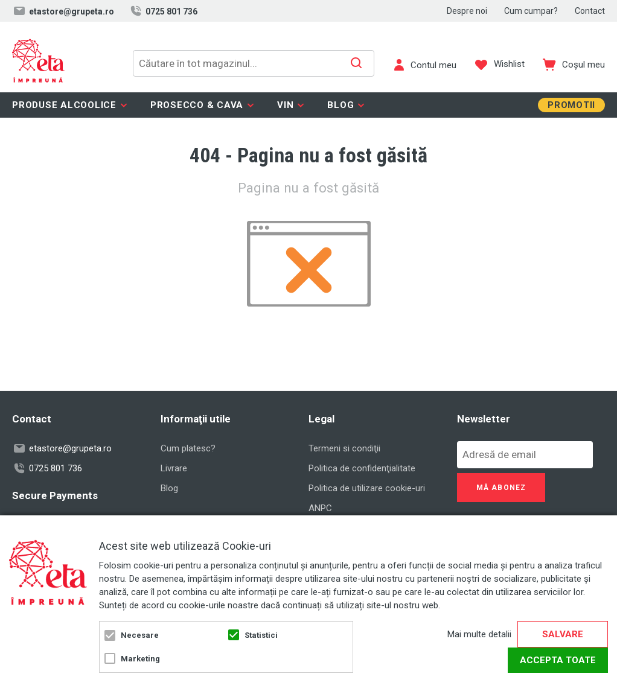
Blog (340, 105)
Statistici (261, 635)
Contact (590, 11)
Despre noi (467, 11)
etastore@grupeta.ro (63, 11)
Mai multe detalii (479, 634)
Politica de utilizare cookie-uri (366, 488)
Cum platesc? (188, 448)
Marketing (140, 658)
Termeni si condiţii (344, 448)
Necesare (140, 635)
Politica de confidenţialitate (361, 468)
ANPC (320, 508)
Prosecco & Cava (196, 105)
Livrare (174, 468)
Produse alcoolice (64, 105)
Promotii (571, 105)
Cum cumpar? (531, 11)
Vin (285, 105)
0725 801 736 (163, 11)
